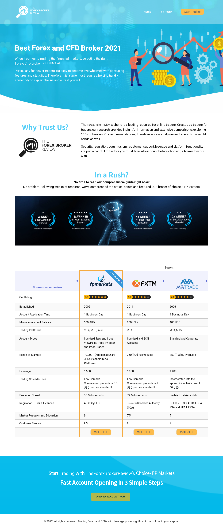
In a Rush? (166, 12)
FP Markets (192, 187)
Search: (186, 267)
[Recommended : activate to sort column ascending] (100, 281)
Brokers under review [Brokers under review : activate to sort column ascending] (47, 287)
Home (147, 12)
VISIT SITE (100, 432)
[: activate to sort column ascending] (143, 281)
